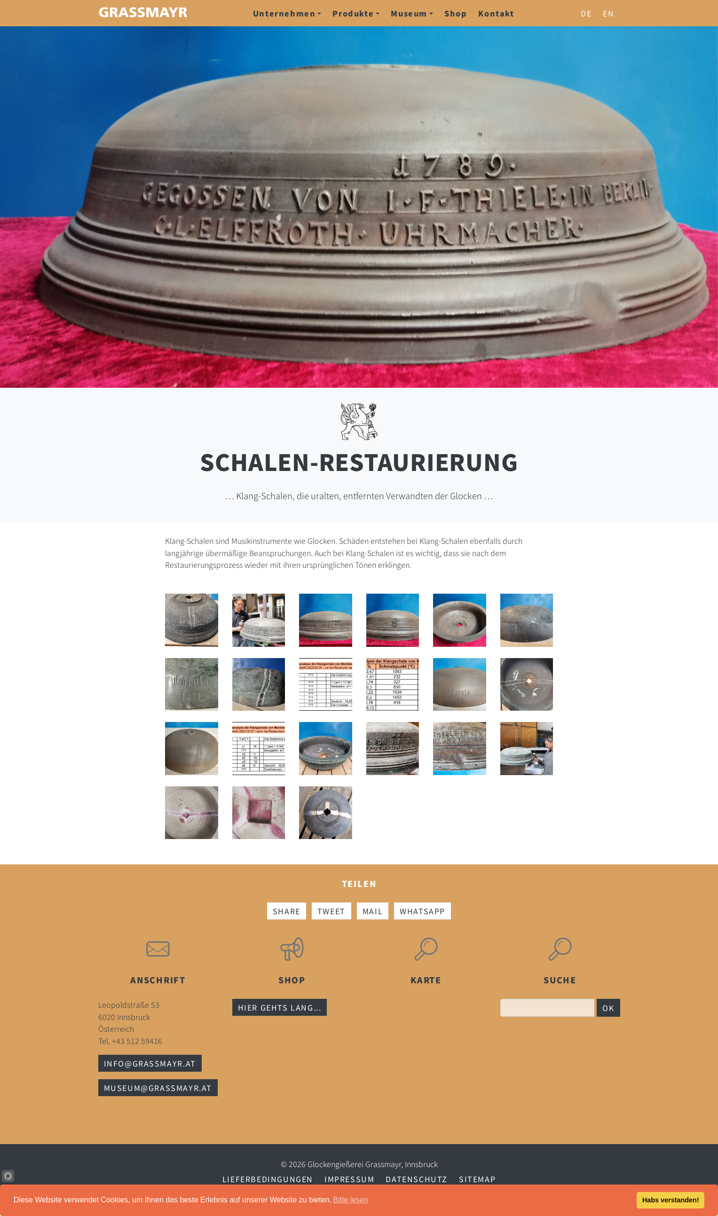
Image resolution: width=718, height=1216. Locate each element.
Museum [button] (412, 13)
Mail (373, 911)
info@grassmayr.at (150, 1063)
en (608, 13)
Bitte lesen (350, 1200)
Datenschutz (417, 1179)
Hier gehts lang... (280, 1007)
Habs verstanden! (670, 1200)
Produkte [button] (355, 13)
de (586, 13)
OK (608, 1007)
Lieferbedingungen (267, 1179)
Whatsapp (422, 911)
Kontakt (496, 13)
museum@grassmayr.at (158, 1087)
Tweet (331, 911)
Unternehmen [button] (287, 13)
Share (286, 911)
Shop (455, 13)
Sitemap (477, 1179)
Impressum (349, 1179)
